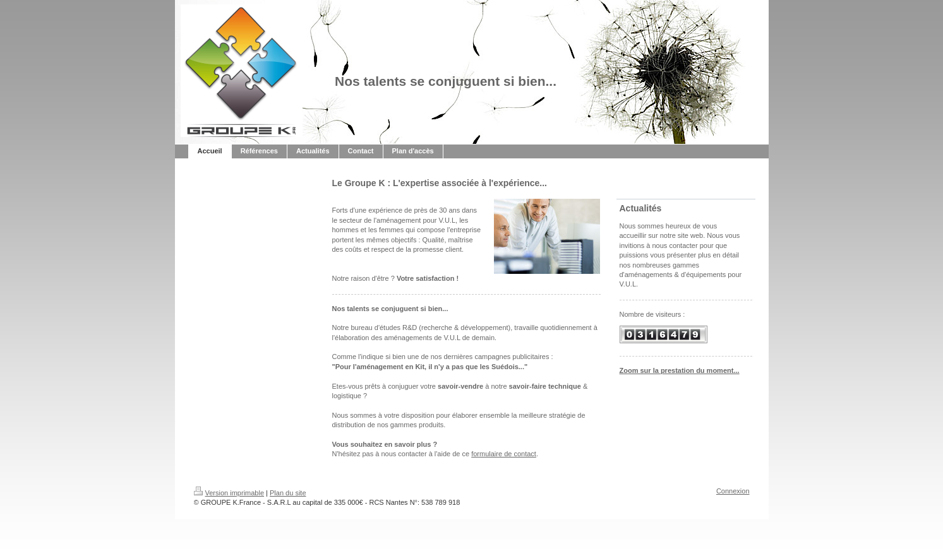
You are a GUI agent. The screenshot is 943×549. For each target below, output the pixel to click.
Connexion (733, 491)
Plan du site (288, 493)
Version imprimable (229, 493)
